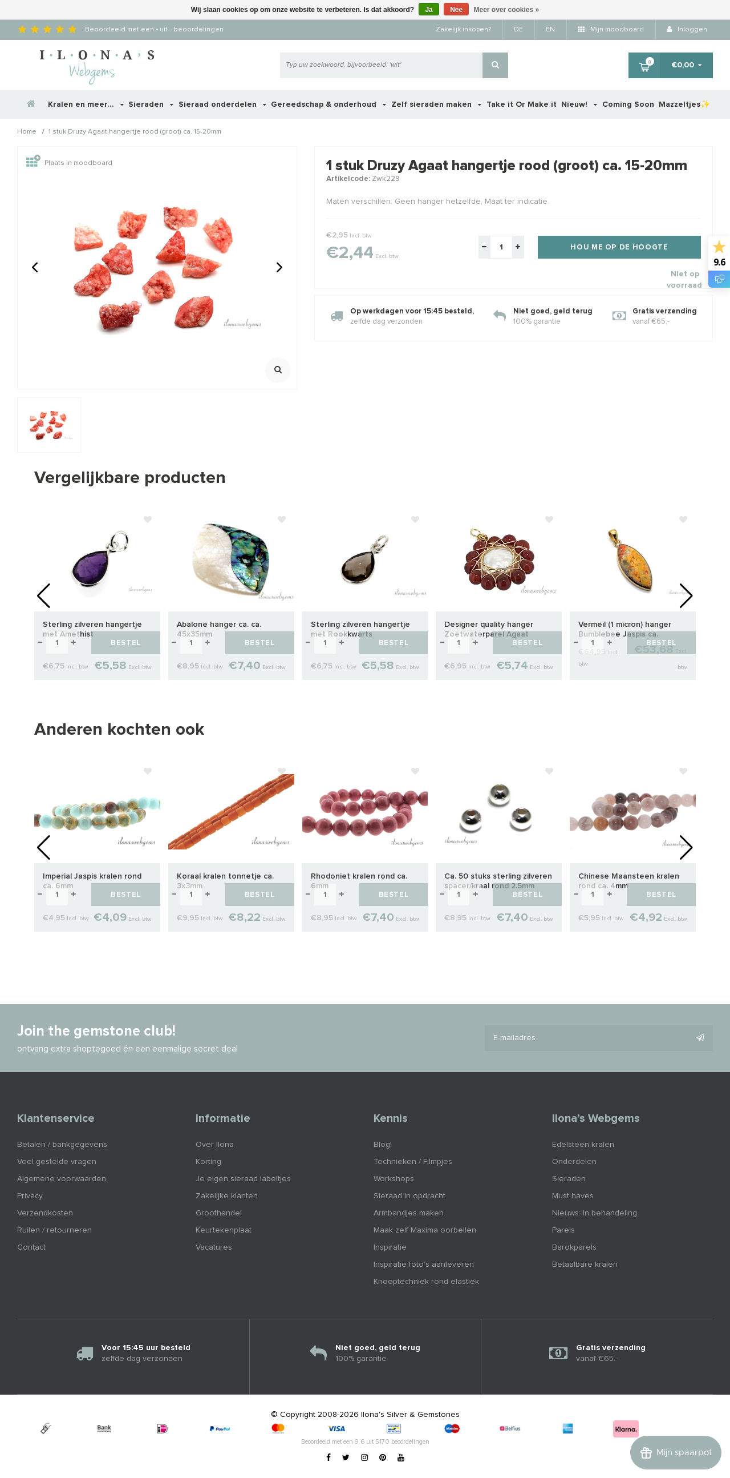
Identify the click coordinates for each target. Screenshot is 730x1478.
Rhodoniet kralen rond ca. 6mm (359, 881)
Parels (563, 1230)
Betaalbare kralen (585, 1264)
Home (26, 132)
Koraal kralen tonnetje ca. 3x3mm (225, 881)
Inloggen (687, 29)
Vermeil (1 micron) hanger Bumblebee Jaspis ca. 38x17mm (624, 630)
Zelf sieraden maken (436, 104)
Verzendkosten (45, 1213)
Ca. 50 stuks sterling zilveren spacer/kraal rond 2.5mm (498, 881)
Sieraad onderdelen (222, 104)
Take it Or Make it (521, 104)
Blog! (383, 1145)
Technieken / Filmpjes (413, 1162)
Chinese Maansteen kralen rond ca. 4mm (628, 881)
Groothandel (219, 1213)
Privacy (30, 1196)
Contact (31, 1247)
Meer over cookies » (507, 10)
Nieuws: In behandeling (594, 1213)
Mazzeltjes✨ (684, 104)
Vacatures (214, 1247)
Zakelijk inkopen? (463, 29)
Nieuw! (579, 104)
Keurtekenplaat (224, 1230)
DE (518, 29)
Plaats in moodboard (69, 163)
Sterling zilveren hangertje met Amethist (92, 629)
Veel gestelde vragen (56, 1162)
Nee (456, 10)
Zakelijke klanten (227, 1196)
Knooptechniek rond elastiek (426, 1282)
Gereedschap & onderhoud (328, 104)
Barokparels (574, 1247)
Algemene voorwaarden (61, 1179)
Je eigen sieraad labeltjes (243, 1179)
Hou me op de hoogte (619, 247)
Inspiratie (390, 1247)
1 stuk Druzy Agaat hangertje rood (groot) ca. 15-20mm (134, 132)
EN (550, 29)
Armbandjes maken (409, 1213)
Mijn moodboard (611, 29)
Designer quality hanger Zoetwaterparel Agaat (488, 629)
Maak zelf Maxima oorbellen (425, 1230)
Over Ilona (215, 1145)
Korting (208, 1162)
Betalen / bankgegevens (62, 1145)
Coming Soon (628, 104)
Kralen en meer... (86, 104)
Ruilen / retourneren (54, 1230)
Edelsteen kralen (583, 1145)
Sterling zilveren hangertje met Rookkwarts (360, 629)
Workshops (394, 1179)
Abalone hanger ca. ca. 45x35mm (219, 629)
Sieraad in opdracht (409, 1196)
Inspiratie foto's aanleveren (424, 1264)
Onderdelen (574, 1162)
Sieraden (150, 104)
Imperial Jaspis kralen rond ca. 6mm (92, 881)
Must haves (573, 1196)
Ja (428, 10)
